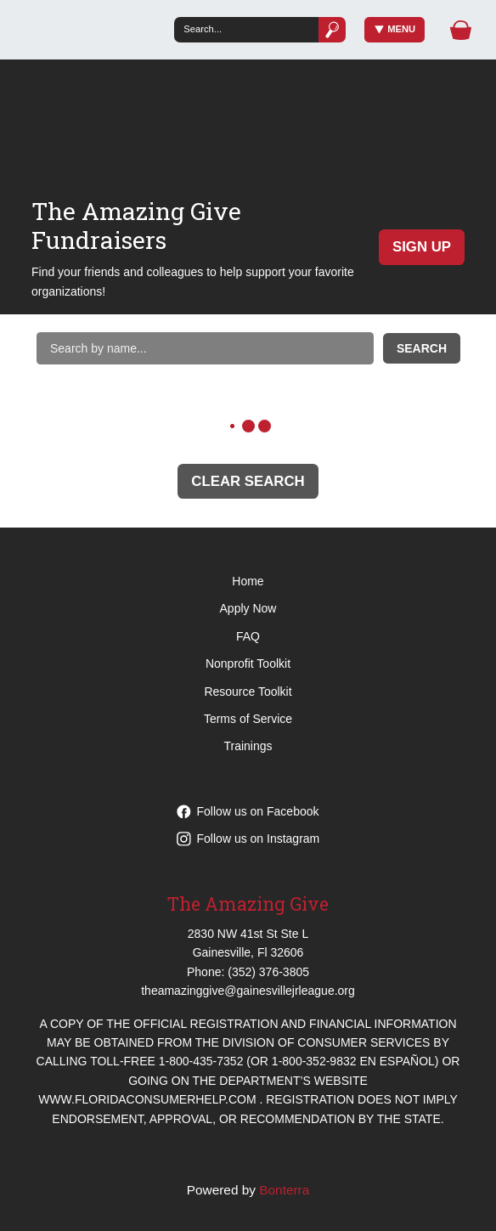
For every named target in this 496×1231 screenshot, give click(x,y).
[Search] (246, 29)
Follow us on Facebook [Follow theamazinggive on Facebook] (248, 811)
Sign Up (421, 247)
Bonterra (284, 1190)
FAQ (248, 636)
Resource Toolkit (247, 691)
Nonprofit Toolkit (248, 663)
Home (247, 581)
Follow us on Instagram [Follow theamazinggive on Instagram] (248, 838)
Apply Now (248, 608)
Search (422, 348)
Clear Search (247, 481)
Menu (395, 29)
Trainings (247, 746)
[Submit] (332, 29)
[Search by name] (205, 348)
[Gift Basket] (460, 30)
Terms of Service (248, 719)
